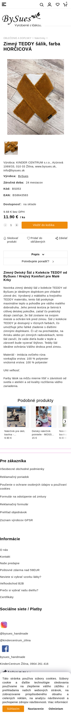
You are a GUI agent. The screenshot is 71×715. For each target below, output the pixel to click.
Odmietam (56, 708)
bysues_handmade (13, 657)
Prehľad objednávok (13, 512)
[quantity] (11, 225)
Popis (35, 254)
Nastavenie (36, 708)
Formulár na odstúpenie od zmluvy (23, 496)
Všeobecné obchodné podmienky (22, 468)
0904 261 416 (39, 663)
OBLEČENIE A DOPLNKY (17, 38)
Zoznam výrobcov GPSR (16, 520)
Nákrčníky (39, 38)
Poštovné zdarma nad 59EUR (20, 570)
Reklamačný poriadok (14, 476)
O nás (4, 549)
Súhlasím (13, 708)
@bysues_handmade (14, 633)
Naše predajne (10, 563)
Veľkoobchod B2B (12, 583)
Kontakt (5, 556)
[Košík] (66, 5)
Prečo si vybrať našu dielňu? (19, 590)
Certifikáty (7, 597)
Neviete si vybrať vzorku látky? (20, 576)
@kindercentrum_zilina (16, 640)
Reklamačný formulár (14, 504)
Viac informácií (58, 702)
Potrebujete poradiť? (35, 261)
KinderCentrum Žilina (14, 663)
